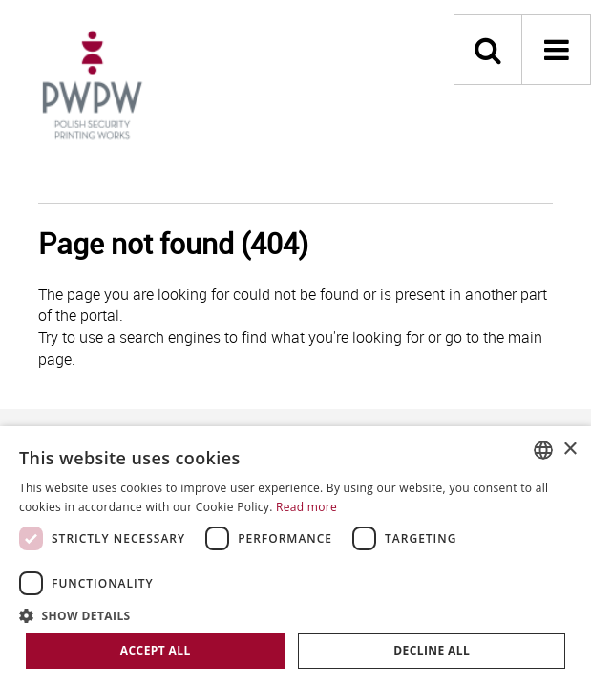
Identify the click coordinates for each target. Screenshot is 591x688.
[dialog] (295, 557)
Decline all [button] (431, 650)
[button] (295, 615)
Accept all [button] (155, 650)
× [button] (569, 449)
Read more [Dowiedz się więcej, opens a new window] (306, 507)
